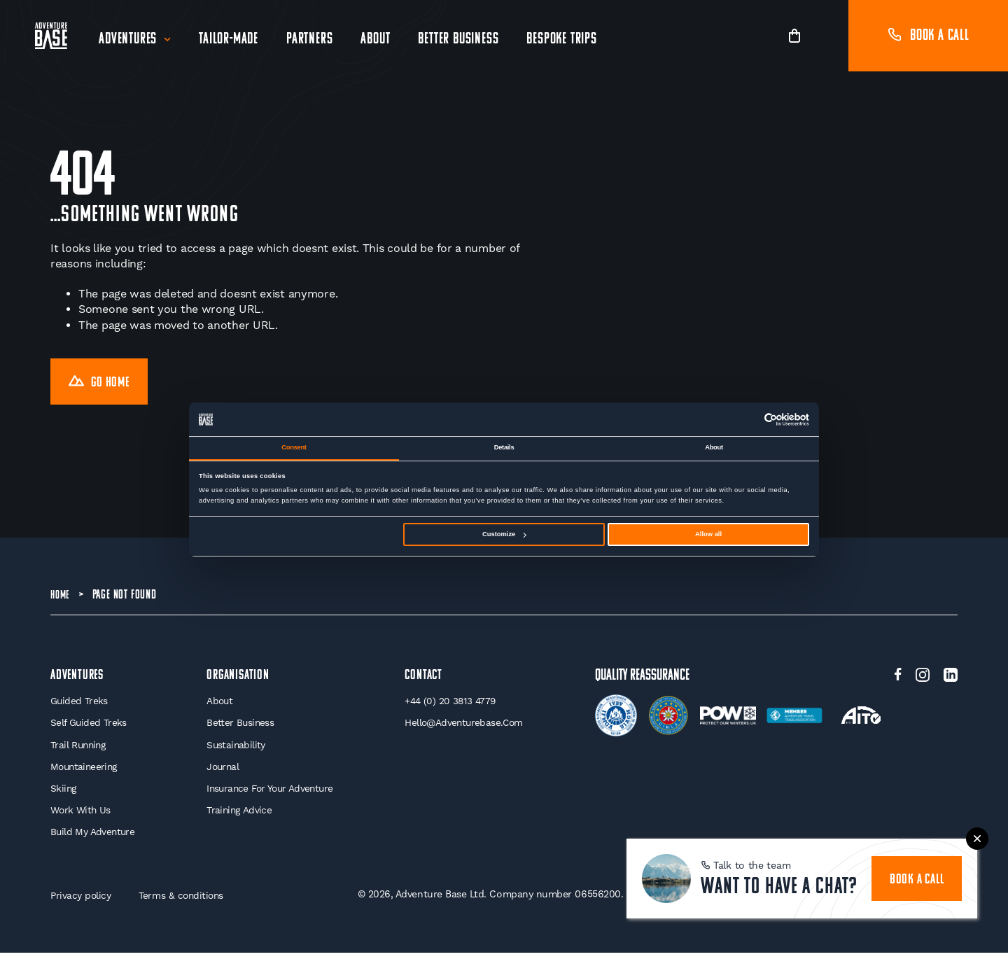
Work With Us (81, 815)
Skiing (63, 793)
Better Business (459, 39)
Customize (504, 534)
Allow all (708, 534)
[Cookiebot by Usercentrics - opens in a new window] (748, 419)
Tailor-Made (230, 39)
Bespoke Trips (563, 39)
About (376, 39)
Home (61, 598)
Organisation (238, 679)
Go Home (102, 384)
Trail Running (79, 749)
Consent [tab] (293, 447)
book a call (918, 872)
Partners (311, 39)
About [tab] (714, 447)
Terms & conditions (183, 901)
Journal (221, 771)
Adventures (129, 39)
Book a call (928, 36)
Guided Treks (79, 704)
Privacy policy (81, 901)
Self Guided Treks (89, 727)
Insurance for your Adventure (270, 793)
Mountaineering (85, 771)
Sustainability (234, 749)
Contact (425, 679)
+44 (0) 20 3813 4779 (451, 704)
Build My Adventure (93, 838)
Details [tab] (504, 447)
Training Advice (237, 815)
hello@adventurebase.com (465, 727)
